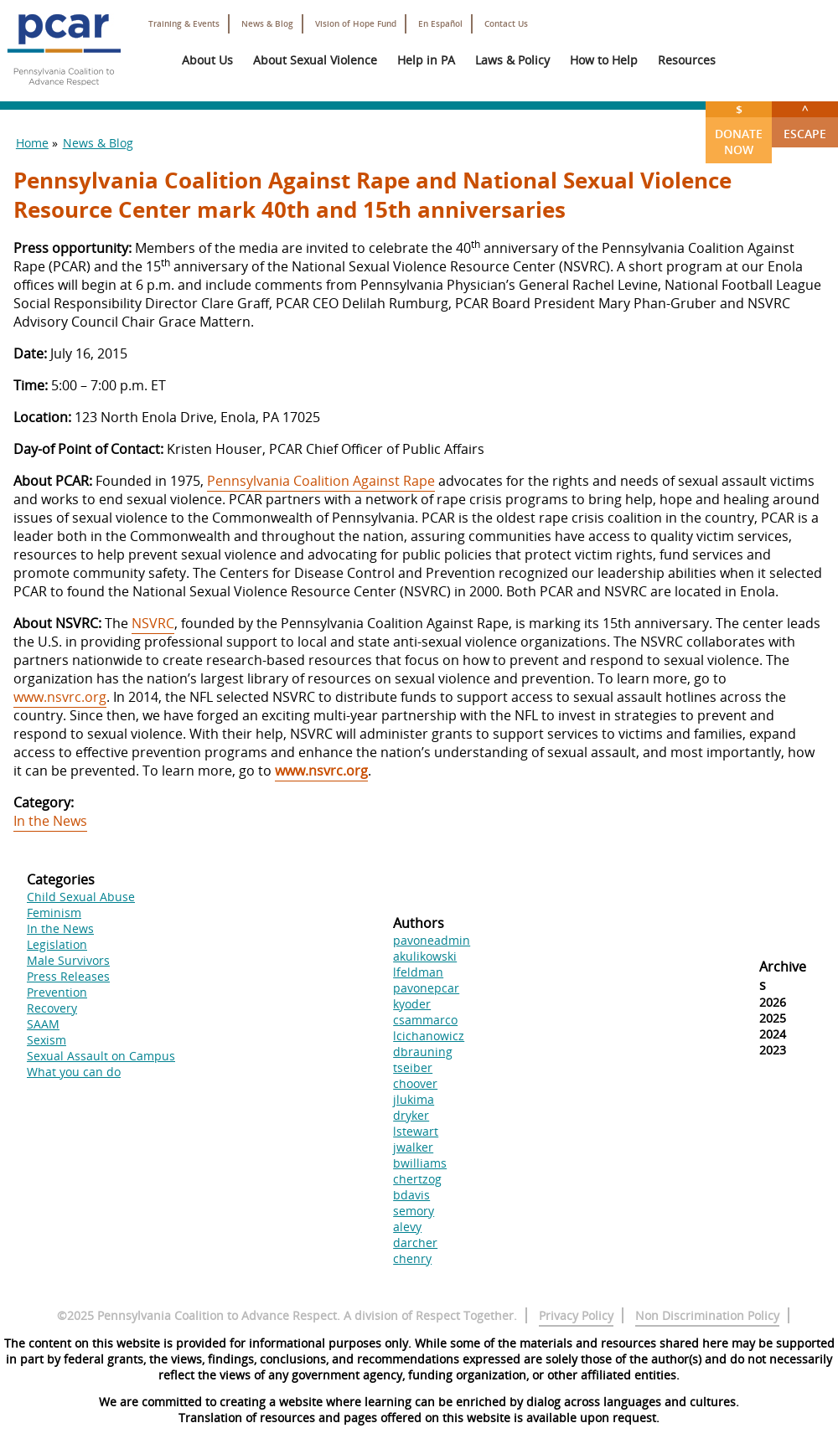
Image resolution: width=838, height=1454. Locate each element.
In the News (50, 821)
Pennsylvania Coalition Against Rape (321, 481)
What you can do (74, 1072)
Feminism (54, 912)
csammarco (425, 1020)
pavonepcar (426, 988)
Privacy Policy (576, 1315)
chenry (412, 1258)
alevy (407, 1227)
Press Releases (68, 976)
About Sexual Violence (315, 60)
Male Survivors (68, 960)
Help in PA (426, 60)
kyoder (412, 1004)
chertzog (417, 1179)
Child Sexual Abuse (81, 897)
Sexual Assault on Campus (101, 1056)
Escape (805, 121)
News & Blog (267, 23)
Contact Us (506, 23)
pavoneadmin (431, 940)
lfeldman (418, 972)
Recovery (52, 1008)
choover (415, 1083)
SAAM (43, 1024)
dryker (411, 1115)
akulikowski (425, 956)
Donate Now (739, 129)
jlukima (413, 1099)
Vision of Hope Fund (355, 23)
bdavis (411, 1195)
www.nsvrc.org (59, 697)
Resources (687, 60)
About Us (207, 60)
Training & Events (184, 23)
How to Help (604, 60)
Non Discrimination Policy (707, 1315)
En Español (440, 23)
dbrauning (423, 1052)
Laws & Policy (512, 60)
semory (413, 1211)
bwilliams (420, 1163)
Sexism (46, 1040)
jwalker (413, 1147)
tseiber (412, 1067)
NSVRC (153, 623)
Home (32, 143)
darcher (415, 1242)
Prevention (57, 992)
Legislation (57, 944)
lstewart (415, 1131)
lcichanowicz (428, 1036)
